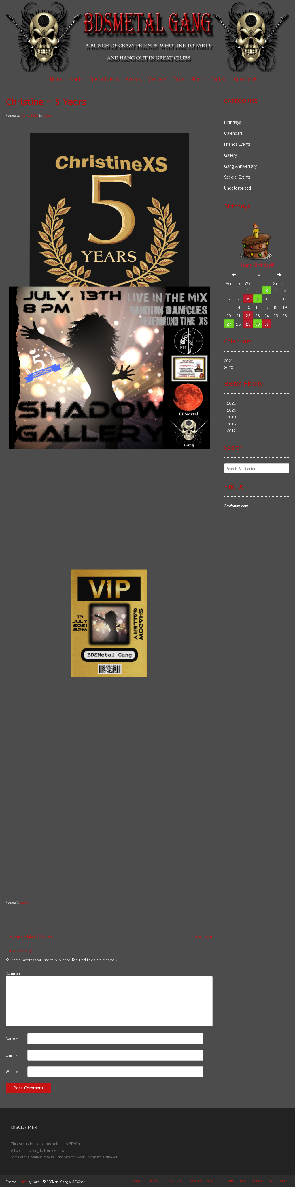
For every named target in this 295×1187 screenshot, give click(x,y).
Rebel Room (203, 935)
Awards (133, 78)
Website (12, 1071)
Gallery (25, 902)
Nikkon (22, 1181)
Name (12, 1038)
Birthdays (232, 122)
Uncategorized (237, 187)
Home (56, 78)
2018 (231, 423)
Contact (219, 78)
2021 (228, 360)
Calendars (233, 133)
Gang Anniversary (240, 165)
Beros (47, 115)
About (197, 78)
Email (11, 1054)
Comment (13, 973)
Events (76, 78)
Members (157, 78)
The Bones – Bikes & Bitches (29, 935)
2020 (228, 367)
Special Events (104, 78)
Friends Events (237, 143)
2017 (231, 430)
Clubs (178, 78)
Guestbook (245, 78)
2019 (231, 416)
